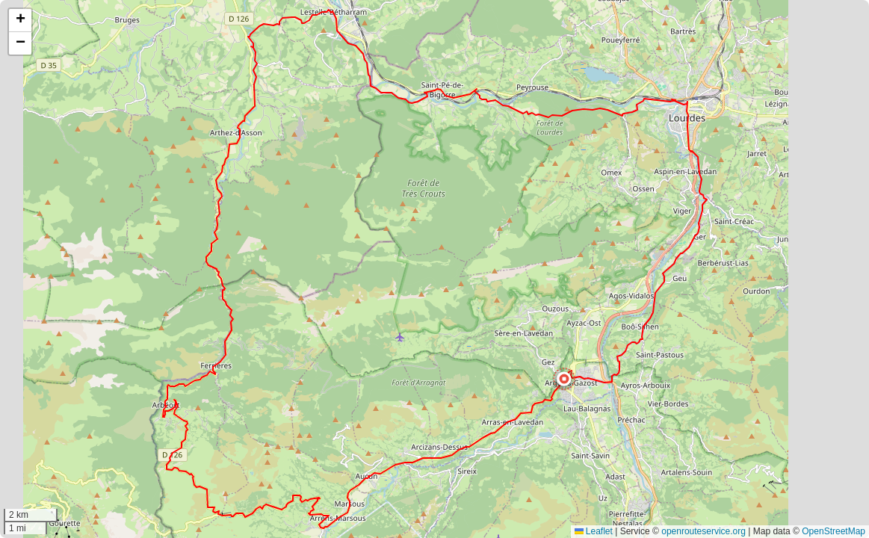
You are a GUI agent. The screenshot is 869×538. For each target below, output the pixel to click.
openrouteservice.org (703, 531)
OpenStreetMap (833, 531)
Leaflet (594, 531)
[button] (564, 379)
